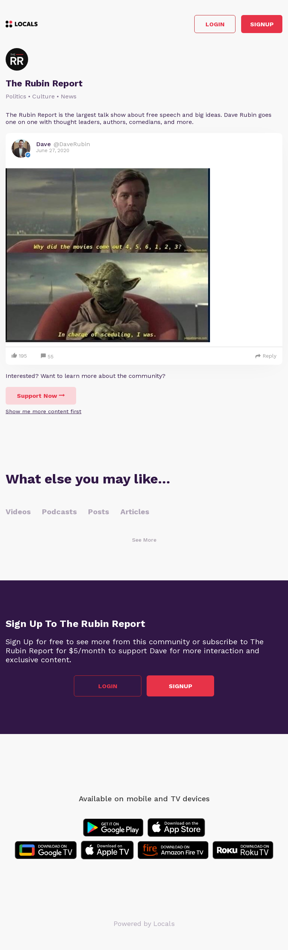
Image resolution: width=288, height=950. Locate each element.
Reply (265, 356)
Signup (262, 24)
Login (215, 24)
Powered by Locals (144, 923)
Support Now (41, 395)
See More (144, 540)
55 (47, 356)
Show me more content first (43, 411)
